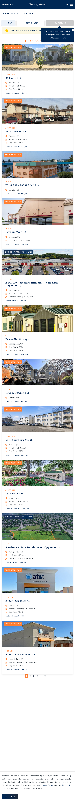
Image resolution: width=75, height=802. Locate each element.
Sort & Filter (32, 23)
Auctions (28, 14)
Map (10, 23)
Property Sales (10, 14)
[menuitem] (10, 14)
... (42, 711)
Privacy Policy (46, 785)
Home (37, 4)
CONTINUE (10, 797)
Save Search (61, 23)
